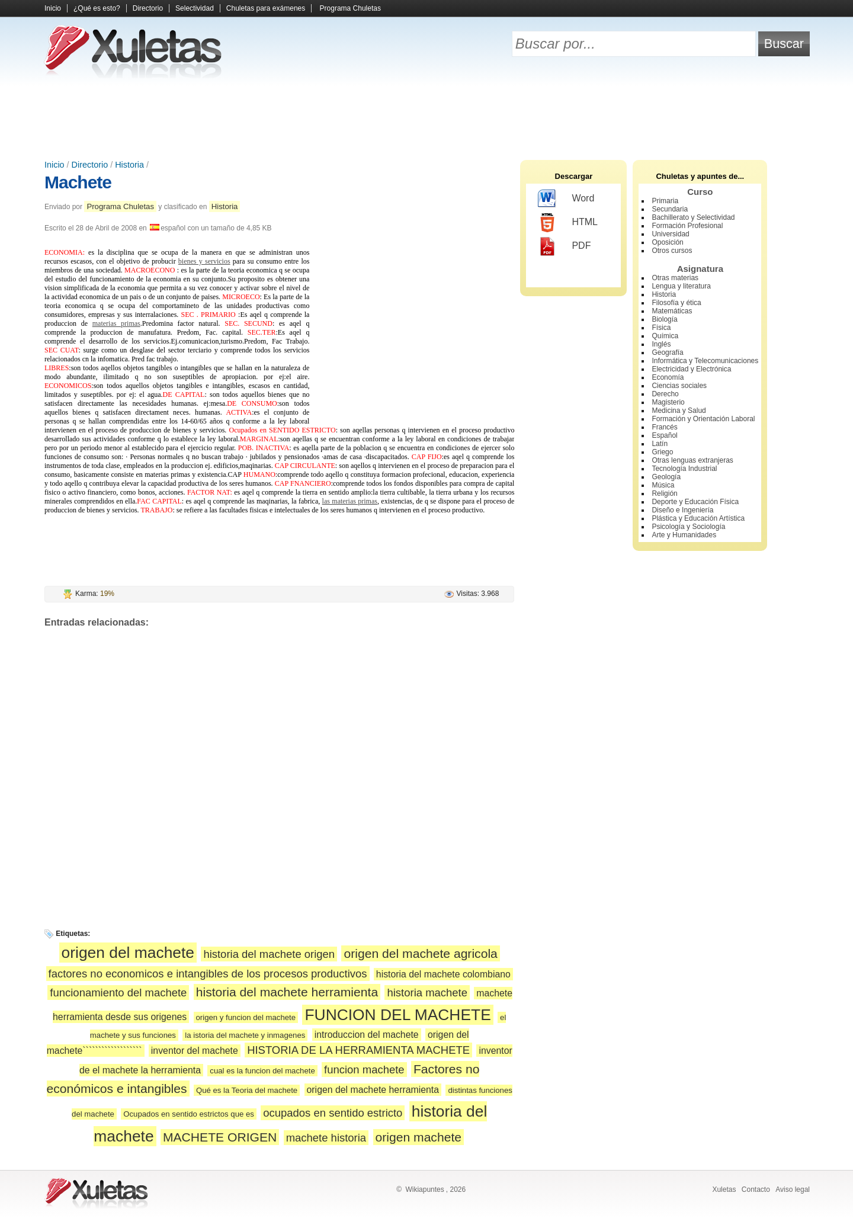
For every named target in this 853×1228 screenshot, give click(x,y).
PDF (564, 246)
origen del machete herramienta (373, 1090)
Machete (77, 182)
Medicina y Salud (679, 410)
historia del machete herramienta (287, 992)
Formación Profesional (687, 226)
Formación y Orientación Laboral (703, 419)
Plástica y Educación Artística (698, 518)
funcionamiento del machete (118, 992)
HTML (568, 222)
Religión (664, 493)
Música (663, 485)
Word (566, 199)
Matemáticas (672, 311)
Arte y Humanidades (684, 535)
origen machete (419, 1137)
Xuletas (724, 1189)
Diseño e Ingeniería (682, 510)
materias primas (116, 323)
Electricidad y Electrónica (691, 369)
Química (665, 336)
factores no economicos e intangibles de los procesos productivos (208, 973)
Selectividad (194, 8)
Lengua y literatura (681, 286)
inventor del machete (194, 1051)
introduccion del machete (367, 1035)
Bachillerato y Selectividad (693, 217)
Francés (664, 427)
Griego (662, 452)
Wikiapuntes (424, 1189)
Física (661, 327)
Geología (666, 477)
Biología (664, 319)
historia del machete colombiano (443, 974)
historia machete (427, 992)
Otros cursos (672, 250)
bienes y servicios (204, 261)
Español (664, 435)
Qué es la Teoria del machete (246, 1090)
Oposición (667, 242)
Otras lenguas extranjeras (692, 460)
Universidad (670, 234)
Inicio (52, 8)
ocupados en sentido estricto (332, 1113)
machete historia (326, 1137)
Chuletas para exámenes (265, 8)
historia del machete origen (269, 954)
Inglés (661, 344)
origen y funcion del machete (246, 1017)
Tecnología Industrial (684, 468)
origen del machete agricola (420, 953)
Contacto (756, 1189)
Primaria (665, 201)
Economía (668, 377)
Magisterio (668, 402)
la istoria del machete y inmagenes (245, 1035)
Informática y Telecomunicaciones (705, 361)
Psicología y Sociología (688, 526)
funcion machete (364, 1069)
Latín (660, 444)
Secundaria (670, 209)
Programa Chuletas (350, 8)
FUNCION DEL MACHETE (397, 1015)
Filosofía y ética (676, 303)
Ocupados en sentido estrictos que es (188, 1114)
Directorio (148, 8)
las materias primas (349, 501)
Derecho (665, 394)
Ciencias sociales (679, 385)
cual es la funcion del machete (262, 1070)
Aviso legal (792, 1189)
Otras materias (675, 278)
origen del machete (128, 952)
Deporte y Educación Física (695, 502)
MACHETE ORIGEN (220, 1137)
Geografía (667, 352)
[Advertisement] (426, 118)
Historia (129, 164)
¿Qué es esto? (96, 8)
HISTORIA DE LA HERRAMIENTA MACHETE (358, 1050)
